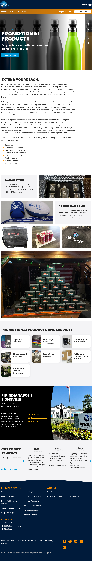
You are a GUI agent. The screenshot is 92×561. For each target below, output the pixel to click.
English (84, 5)
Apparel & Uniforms (17, 340)
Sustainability (75, 496)
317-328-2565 (22, 12)
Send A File (83, 12)
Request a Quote (65, 12)
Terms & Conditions (17, 541)
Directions (33, 421)
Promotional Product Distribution (18, 370)
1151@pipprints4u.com (37, 418)
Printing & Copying (8, 496)
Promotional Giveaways (49, 355)
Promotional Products (32, 505)
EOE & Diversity (38, 541)
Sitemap (4, 543)
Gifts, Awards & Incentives (20, 355)
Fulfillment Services (31, 510)
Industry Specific (30, 515)
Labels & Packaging (31, 501)
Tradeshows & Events (32, 496)
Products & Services (11, 30)
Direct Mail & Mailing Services (9, 502)
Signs (3, 492)
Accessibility (29, 541)
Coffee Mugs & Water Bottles (80, 340)
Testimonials (84, 492)
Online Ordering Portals (10, 508)
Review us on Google (9, 469)
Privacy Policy (5, 541)
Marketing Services (31, 492)
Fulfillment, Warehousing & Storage (81, 356)
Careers (73, 492)
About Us (51, 488)
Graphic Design (7, 513)
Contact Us (6, 519)
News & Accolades (54, 496)
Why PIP (50, 492)
